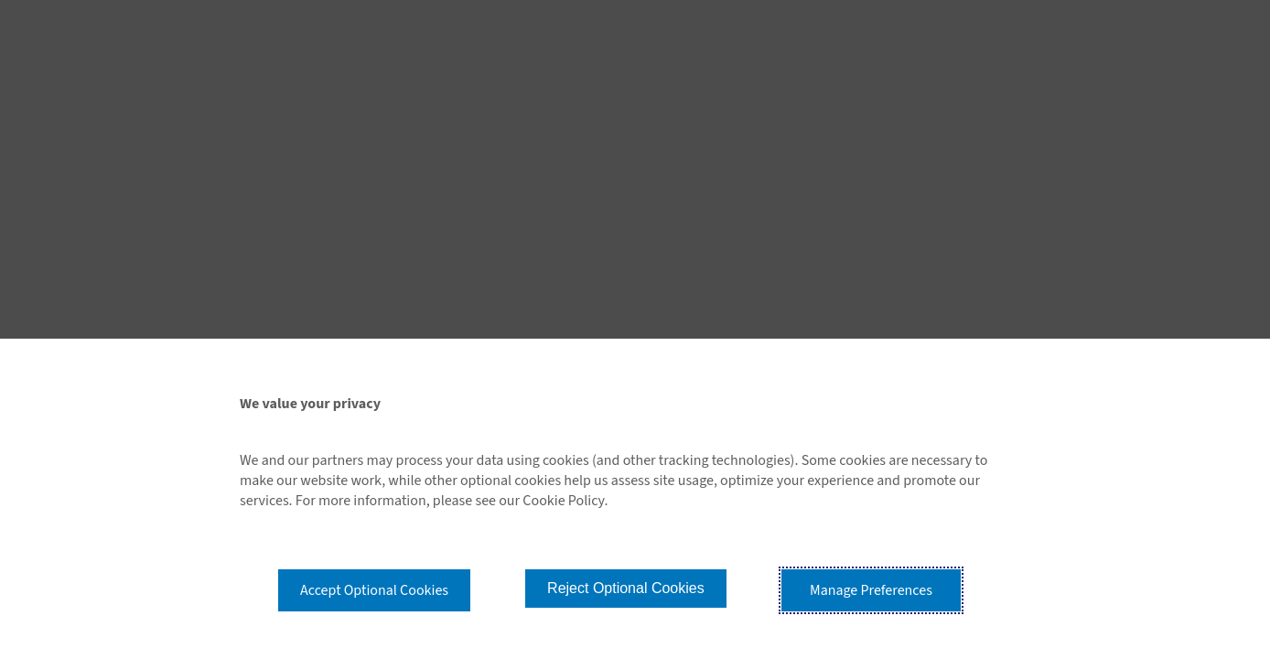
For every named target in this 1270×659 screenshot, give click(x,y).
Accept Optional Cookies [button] (374, 590)
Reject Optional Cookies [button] (626, 588)
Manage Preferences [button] (871, 590)
